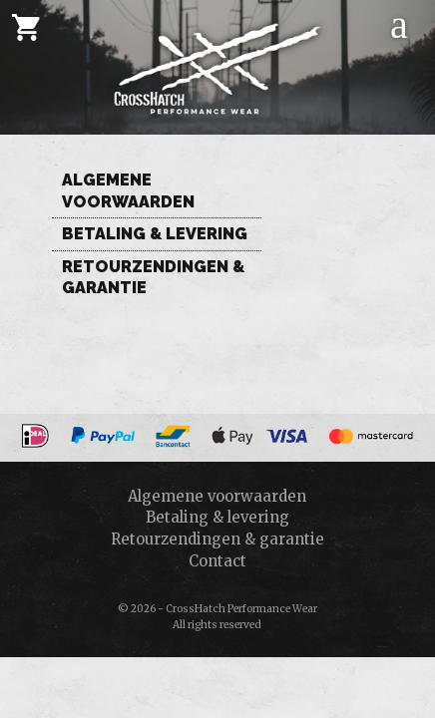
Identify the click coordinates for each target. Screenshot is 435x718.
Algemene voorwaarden (128, 191)
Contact (217, 560)
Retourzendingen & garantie (153, 277)
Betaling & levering (154, 233)
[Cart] (26, 27)
